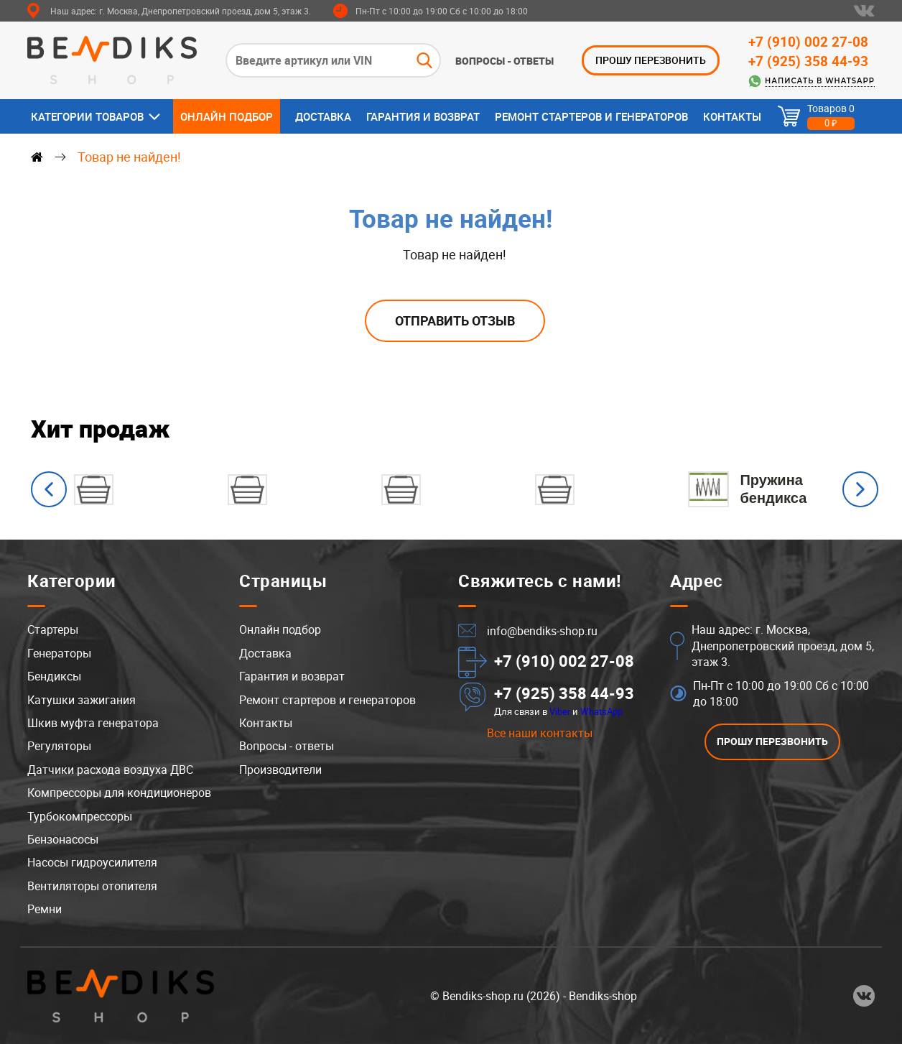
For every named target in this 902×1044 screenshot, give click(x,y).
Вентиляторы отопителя (92, 886)
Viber (559, 711)
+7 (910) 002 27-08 (808, 41)
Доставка (323, 116)
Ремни (44, 909)
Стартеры (52, 630)
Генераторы (59, 653)
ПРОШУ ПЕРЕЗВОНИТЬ (650, 60)
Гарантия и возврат (423, 116)
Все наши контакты (539, 734)
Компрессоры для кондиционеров (119, 792)
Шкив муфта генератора (93, 723)
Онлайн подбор (226, 116)
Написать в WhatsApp (820, 81)
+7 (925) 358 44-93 (808, 61)
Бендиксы (54, 676)
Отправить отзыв (455, 320)
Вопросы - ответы (504, 61)
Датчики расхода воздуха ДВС (110, 769)
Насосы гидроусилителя (92, 862)
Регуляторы (59, 746)
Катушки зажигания (81, 700)
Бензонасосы (62, 839)
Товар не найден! (129, 156)
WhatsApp (601, 711)
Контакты (732, 116)
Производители (280, 769)
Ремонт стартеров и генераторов (591, 116)
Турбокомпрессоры (79, 816)
